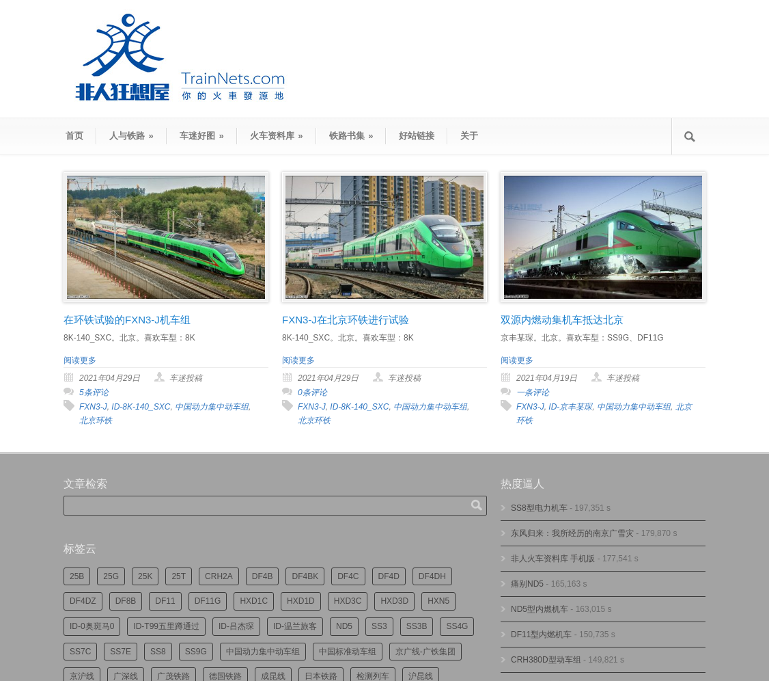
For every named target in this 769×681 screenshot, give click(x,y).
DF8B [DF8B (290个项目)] (126, 601)
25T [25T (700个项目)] (178, 576)
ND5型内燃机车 (539, 609)
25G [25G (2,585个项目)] (111, 576)
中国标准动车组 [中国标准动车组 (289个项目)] (347, 651)
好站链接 (416, 136)
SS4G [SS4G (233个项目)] (457, 626)
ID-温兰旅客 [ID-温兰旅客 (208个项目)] (295, 626)
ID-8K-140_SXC (140, 407)
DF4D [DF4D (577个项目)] (389, 576)
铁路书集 (351, 136)
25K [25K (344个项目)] (145, 576)
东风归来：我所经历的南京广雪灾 (572, 533)
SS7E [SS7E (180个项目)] (120, 651)
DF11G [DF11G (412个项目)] (208, 601)
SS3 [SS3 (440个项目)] (379, 626)
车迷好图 (202, 136)
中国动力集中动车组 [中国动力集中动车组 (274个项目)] (263, 651)
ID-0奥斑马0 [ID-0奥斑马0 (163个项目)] (92, 626)
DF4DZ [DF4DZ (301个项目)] (83, 601)
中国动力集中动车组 (212, 407)
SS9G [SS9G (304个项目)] (196, 651)
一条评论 (532, 392)
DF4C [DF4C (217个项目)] (348, 576)
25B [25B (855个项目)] (77, 576)
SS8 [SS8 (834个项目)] (158, 651)
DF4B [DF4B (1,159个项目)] (262, 576)
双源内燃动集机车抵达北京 (562, 319)
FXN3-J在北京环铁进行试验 (345, 319)
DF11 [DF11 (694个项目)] (165, 601)
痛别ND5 (527, 584)
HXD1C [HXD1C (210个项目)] (254, 601)
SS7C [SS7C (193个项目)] (80, 651)
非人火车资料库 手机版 (553, 558)
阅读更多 (80, 360)
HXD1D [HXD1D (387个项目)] (301, 601)
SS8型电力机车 (539, 508)
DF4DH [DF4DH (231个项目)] (432, 576)
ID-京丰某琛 (570, 407)
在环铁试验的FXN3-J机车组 (127, 319)
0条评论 (312, 392)
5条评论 (94, 392)
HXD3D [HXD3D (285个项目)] (394, 601)
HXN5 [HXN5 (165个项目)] (438, 601)
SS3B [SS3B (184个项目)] (417, 626)
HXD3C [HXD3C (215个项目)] (348, 601)
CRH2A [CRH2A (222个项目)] (219, 576)
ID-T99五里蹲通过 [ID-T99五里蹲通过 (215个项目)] (166, 626)
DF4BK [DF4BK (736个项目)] (305, 576)
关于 (469, 136)
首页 (74, 136)
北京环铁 (95, 420)
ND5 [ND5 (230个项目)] (344, 626)
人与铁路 (131, 136)
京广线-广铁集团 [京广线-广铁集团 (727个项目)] (425, 651)
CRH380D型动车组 (546, 660)
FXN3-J (93, 407)
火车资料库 (276, 136)
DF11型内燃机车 (541, 634)
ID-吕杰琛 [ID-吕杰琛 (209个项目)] (236, 626)
